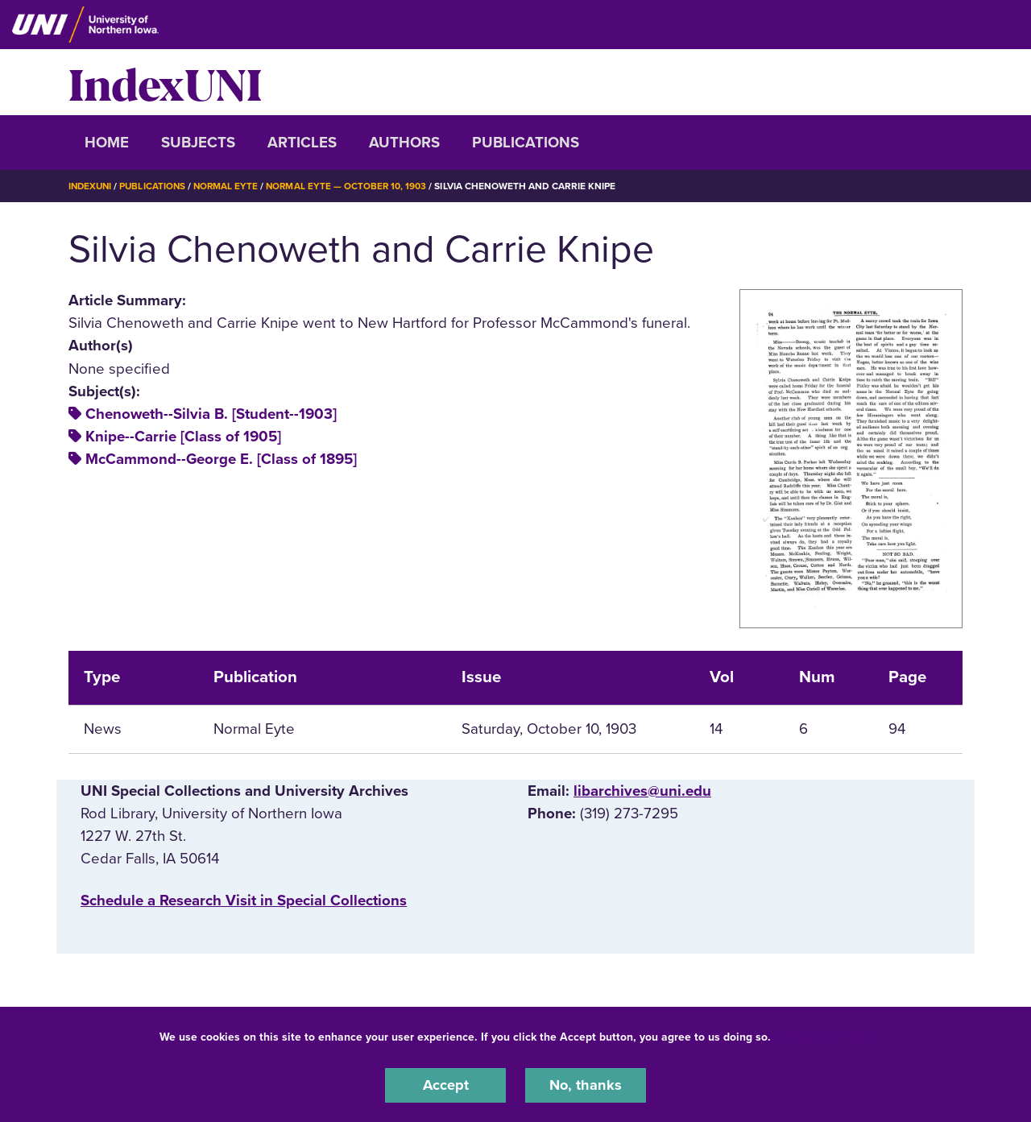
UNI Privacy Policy (824, 1036)
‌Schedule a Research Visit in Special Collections (244, 900)
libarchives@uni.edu (642, 791)
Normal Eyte (231, 186)
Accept (445, 1085)
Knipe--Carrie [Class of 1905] (183, 436)
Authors (404, 142)
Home (107, 142)
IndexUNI (165, 82)
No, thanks (586, 1085)
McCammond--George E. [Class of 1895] (221, 459)
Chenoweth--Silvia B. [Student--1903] (211, 414)
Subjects (198, 142)
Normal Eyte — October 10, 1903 (353, 186)
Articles (302, 142)
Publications (525, 142)
